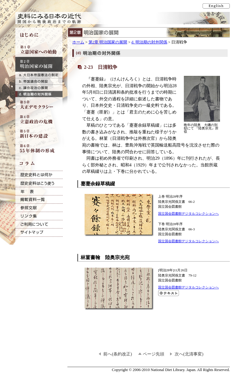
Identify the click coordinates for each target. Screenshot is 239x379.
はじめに (39, 35)
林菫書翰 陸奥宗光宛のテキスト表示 (168, 293)
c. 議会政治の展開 (39, 87)
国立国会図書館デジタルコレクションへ (188, 213)
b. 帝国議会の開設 (39, 81)
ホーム (78, 42)
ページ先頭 (153, 353)
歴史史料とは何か (39, 175)
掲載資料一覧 (39, 199)
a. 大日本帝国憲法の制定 (39, 75)
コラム (39, 163)
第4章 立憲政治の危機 (39, 119)
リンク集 (39, 216)
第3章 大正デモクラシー (39, 104)
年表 (39, 191)
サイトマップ (39, 233)
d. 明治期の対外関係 (149, 42)
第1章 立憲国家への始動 (39, 49)
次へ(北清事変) (189, 353)
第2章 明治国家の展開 (108, 42)
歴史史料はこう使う (39, 183)
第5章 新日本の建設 (39, 134)
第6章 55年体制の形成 (39, 148)
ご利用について (39, 224)
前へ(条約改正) (117, 353)
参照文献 (39, 208)
